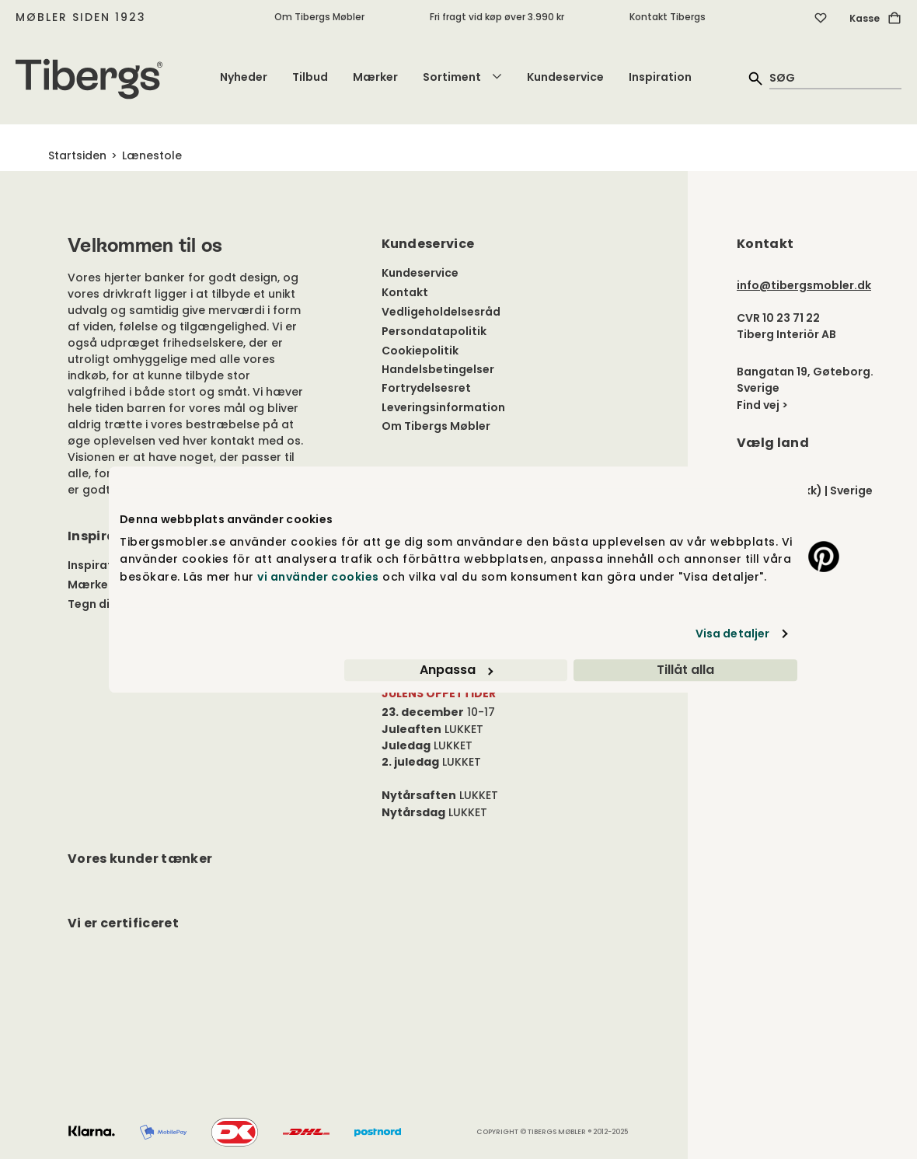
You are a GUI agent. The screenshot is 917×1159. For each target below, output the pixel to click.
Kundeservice (565, 77)
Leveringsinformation (443, 407)
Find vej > (762, 405)
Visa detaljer (732, 633)
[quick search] (835, 77)
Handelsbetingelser (438, 369)
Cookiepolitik (420, 350)
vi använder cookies (318, 577)
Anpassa (456, 670)
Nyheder (243, 77)
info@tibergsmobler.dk (804, 285)
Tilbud (310, 77)
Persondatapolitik (434, 331)
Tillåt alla (685, 670)
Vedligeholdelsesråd (441, 311)
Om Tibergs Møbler (319, 16)
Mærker (375, 77)
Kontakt (405, 292)
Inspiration (660, 77)
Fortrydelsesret (426, 388)
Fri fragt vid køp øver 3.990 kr (497, 16)
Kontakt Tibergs (667, 16)
